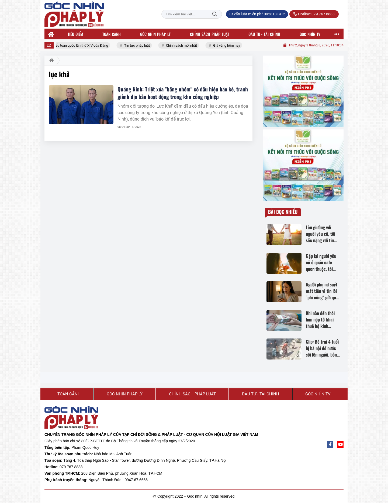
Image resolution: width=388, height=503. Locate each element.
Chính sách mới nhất (183, 45)
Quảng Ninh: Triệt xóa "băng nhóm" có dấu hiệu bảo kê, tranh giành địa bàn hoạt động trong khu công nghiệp (182, 93)
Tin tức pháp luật (139, 45)
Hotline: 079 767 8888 (314, 14)
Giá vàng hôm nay (228, 45)
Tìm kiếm (214, 14)
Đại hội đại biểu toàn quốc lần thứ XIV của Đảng (74, 45)
